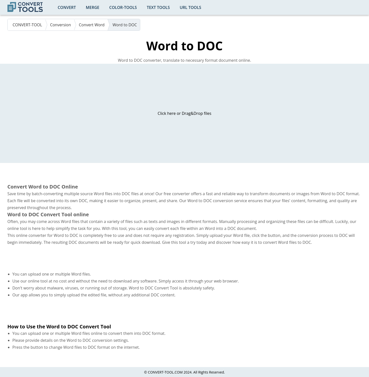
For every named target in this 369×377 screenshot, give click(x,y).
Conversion (60, 25)
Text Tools (158, 7)
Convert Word (92, 25)
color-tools (123, 7)
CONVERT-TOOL (27, 25)
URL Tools (190, 7)
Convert (67, 7)
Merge (92, 7)
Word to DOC (124, 25)
